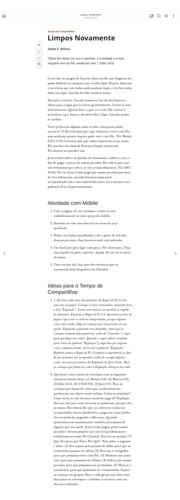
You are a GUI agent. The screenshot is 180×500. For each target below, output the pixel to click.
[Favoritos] (159, 16)
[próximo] (175, 253)
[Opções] (173, 16)
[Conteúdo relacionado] (166, 16)
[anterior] (4, 253)
